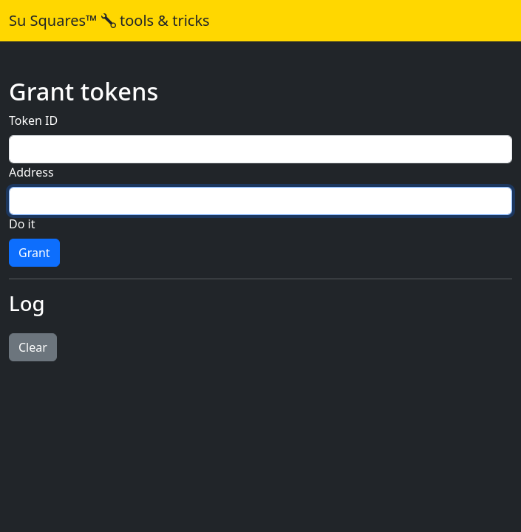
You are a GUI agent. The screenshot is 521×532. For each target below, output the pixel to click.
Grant (34, 253)
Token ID (33, 120)
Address (31, 172)
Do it (22, 224)
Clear (32, 347)
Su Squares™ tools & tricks (109, 20)
